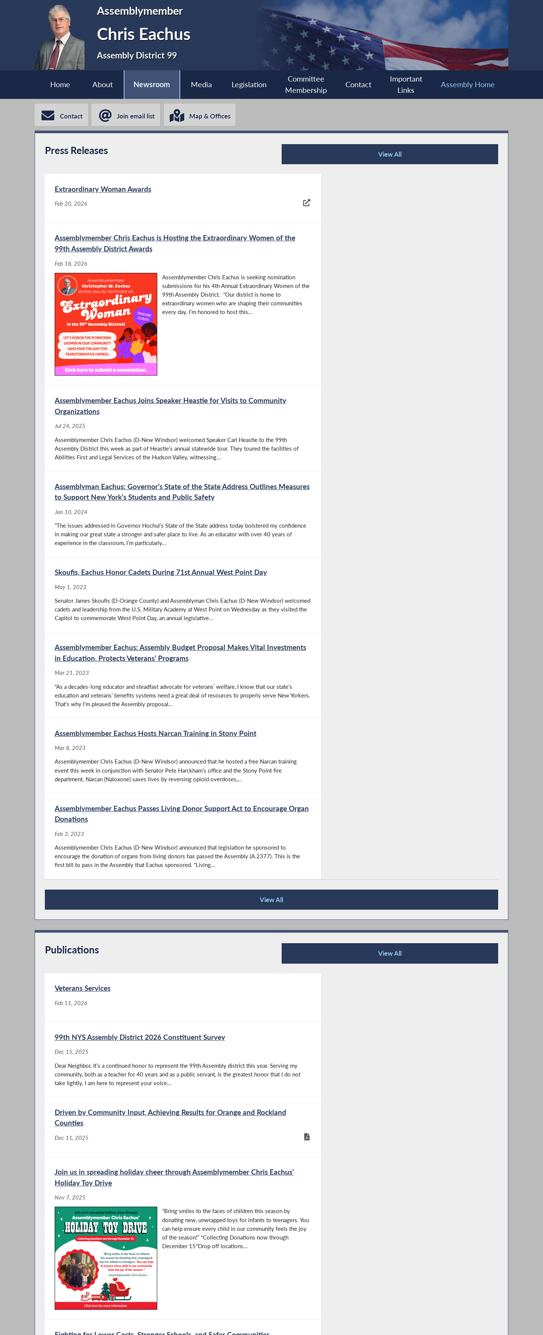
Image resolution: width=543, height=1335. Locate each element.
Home (56, 84)
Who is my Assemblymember (281, 1320)
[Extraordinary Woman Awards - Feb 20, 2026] (158, 245)
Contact (360, 84)
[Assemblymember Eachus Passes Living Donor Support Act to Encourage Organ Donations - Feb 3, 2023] (384, 570)
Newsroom (150, 84)
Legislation (249, 84)
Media (200, 84)
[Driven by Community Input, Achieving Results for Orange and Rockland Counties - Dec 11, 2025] (158, 870)
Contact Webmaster (435, 1320)
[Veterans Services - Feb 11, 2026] (158, 756)
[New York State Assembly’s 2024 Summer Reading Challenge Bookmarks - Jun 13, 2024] (158, 1095)
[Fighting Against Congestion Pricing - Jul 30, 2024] (384, 973)
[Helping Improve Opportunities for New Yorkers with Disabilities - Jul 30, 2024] (158, 1034)
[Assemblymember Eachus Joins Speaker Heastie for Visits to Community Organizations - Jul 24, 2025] (158, 371)
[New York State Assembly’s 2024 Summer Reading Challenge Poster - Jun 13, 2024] (384, 1095)
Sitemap (364, 1320)
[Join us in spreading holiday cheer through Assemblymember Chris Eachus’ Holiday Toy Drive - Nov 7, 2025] (384, 870)
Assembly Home (472, 84)
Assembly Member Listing (173, 1320)
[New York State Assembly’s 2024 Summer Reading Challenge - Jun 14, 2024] (384, 1034)
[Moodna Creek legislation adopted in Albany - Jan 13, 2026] (158, 1240)
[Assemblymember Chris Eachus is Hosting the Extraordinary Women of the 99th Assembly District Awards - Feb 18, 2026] (384, 245)
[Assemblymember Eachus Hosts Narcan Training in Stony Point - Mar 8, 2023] (158, 570)
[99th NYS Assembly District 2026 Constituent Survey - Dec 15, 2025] (384, 756)
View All (394, 157)
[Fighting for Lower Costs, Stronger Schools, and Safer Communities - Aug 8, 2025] (158, 973)
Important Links (409, 85)
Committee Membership (307, 85)
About (99, 84)
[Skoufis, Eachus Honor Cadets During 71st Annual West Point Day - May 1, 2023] (158, 473)
